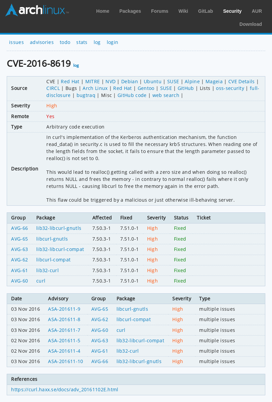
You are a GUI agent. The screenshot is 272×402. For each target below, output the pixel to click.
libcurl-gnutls (52, 239)
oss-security (230, 88)
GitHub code (132, 95)
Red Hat (70, 81)
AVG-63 (19, 249)
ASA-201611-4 (64, 351)
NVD (110, 81)
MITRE (92, 81)
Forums (159, 11)
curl (40, 281)
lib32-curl (47, 270)
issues (16, 42)
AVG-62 (19, 259)
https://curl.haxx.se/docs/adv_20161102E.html (64, 389)
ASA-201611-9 (64, 309)
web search (165, 95)
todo (65, 42)
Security (232, 11)
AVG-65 (19, 239)
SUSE (173, 81)
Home (102, 11)
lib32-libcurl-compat (60, 249)
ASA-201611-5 (64, 340)
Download (250, 24)
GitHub (186, 88)
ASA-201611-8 (64, 319)
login (113, 42)
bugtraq (86, 95)
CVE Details (241, 81)
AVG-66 (19, 228)
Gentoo (146, 88)
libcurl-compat (53, 259)
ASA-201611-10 (65, 361)
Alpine (192, 81)
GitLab (205, 11)
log (97, 42)
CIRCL (53, 88)
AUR (257, 11)
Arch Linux (37, 10)
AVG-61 (19, 270)
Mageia (214, 81)
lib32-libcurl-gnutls (58, 228)
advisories (42, 42)
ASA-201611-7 (64, 330)
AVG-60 (19, 281)
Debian (129, 81)
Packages (130, 11)
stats (82, 42)
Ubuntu (153, 81)
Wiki (183, 11)
